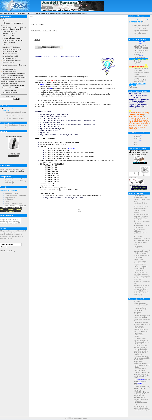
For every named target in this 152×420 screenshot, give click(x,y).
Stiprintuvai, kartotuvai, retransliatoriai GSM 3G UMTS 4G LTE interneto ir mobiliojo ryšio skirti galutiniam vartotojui (13, 75)
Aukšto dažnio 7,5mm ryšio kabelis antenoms (140, 219)
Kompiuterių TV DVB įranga (10, 47)
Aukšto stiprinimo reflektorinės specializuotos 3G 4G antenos (140, 232)
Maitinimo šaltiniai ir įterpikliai (11, 49)
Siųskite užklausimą (6, 169)
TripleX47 (137, 287)
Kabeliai (4, 45)
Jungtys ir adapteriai (8, 42)
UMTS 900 (137, 137)
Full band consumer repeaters (15, 118)
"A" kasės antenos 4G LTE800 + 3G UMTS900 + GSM (142, 199)
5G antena (137, 301)
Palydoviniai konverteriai (9, 56)
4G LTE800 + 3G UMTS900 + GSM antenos (142, 237)
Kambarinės (9, 200)
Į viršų (79, 209)
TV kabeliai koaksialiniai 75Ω (47, 31)
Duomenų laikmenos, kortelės (11, 38)
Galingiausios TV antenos (141, 285)
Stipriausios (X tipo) (11, 194)
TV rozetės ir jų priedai (9, 90)
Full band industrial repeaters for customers (141, 30)
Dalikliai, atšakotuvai (8, 33)
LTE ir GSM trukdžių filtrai (13, 204)
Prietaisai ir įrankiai (7, 63)
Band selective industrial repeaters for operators (141, 26)
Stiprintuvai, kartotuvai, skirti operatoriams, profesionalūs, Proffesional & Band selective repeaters (13, 81)
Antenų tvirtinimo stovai (9, 31)
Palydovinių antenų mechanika (11, 60)
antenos (135, 177)
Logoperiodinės (10, 198)
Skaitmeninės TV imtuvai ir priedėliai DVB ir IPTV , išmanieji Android (13, 28)
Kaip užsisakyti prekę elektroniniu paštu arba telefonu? (15, 126)
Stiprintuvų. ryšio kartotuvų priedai (12, 85)
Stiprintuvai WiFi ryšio (8, 71)
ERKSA (70, 418)
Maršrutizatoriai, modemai (10, 51)
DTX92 (143, 287)
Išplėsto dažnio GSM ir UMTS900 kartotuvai (141, 208)
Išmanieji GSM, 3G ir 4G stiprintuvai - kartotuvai (141, 215)
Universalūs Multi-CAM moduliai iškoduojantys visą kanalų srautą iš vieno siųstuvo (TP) (141, 292)
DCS (135, 144)
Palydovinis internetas (8, 58)
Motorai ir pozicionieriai (9, 54)
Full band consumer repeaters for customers (141, 34)
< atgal (79, 211)
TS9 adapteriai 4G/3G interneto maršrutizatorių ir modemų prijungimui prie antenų (142, 249)
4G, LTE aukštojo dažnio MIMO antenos (141, 226)
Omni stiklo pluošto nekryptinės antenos (140, 264)
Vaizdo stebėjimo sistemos (9, 92)
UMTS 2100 (137, 139)
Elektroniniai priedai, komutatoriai (12, 40)
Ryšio (130, 177)
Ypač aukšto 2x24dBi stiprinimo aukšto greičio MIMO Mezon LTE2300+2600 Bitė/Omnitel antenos (141, 257)
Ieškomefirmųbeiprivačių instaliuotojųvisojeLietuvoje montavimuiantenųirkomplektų (10, 221)
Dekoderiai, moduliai (8, 36)
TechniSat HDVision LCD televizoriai (13, 88)
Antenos (4, 21)
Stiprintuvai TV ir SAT (8, 69)
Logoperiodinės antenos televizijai (15, 179)
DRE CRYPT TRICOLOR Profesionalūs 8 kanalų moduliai (142, 242)
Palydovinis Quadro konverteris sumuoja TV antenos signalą (141, 305)
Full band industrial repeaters (14, 116)
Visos (7, 202)
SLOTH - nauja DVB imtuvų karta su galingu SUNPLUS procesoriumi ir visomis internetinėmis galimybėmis (142, 276)
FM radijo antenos (139, 195)
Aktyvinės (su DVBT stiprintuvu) (15, 196)
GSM (135, 142)
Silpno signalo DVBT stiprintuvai (15, 206)
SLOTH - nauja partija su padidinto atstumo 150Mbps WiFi (141, 268)
